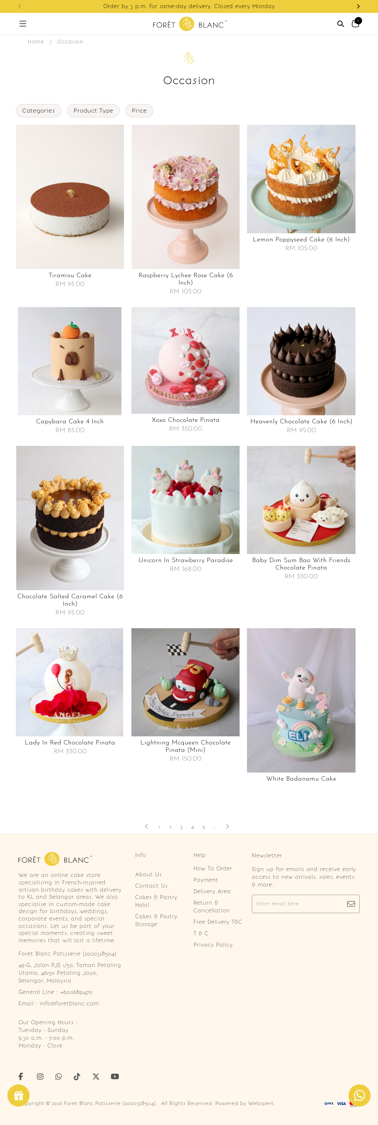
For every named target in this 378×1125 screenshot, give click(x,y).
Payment (205, 880)
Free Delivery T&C (217, 922)
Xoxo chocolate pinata (186, 420)
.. (214, 825)
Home (36, 41)
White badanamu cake (301, 778)
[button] (358, 6)
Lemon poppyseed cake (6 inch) (301, 239)
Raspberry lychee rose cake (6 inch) (185, 279)
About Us (148, 874)
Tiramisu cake (70, 275)
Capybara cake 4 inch (70, 421)
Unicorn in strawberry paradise (185, 560)
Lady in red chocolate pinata (70, 742)
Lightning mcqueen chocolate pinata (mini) (185, 746)
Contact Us (151, 886)
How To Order (212, 868)
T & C (201, 933)
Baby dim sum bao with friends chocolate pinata (301, 564)
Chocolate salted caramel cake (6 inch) (70, 600)
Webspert (261, 1103)
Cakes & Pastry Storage (156, 920)
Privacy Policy (213, 945)
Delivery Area (212, 891)
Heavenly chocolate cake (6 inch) (301, 421)
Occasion (70, 41)
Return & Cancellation (211, 906)
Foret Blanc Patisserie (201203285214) (110, 1103)
